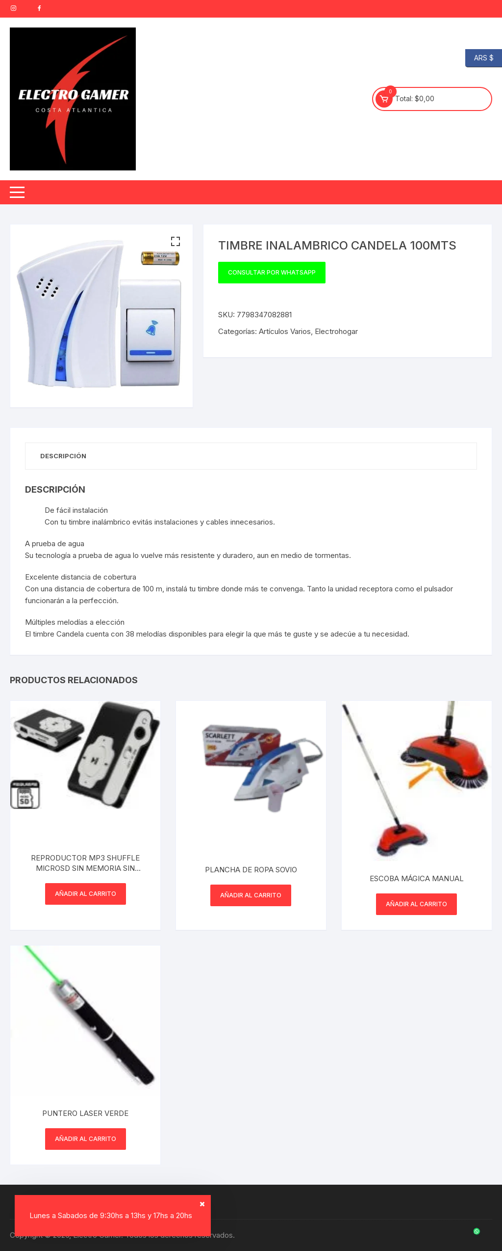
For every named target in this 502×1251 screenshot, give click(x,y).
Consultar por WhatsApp (272, 272)
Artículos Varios (285, 331)
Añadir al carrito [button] (85, 893)
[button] (175, 241)
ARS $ (479, 58)
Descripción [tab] (63, 456)
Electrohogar (336, 331)
